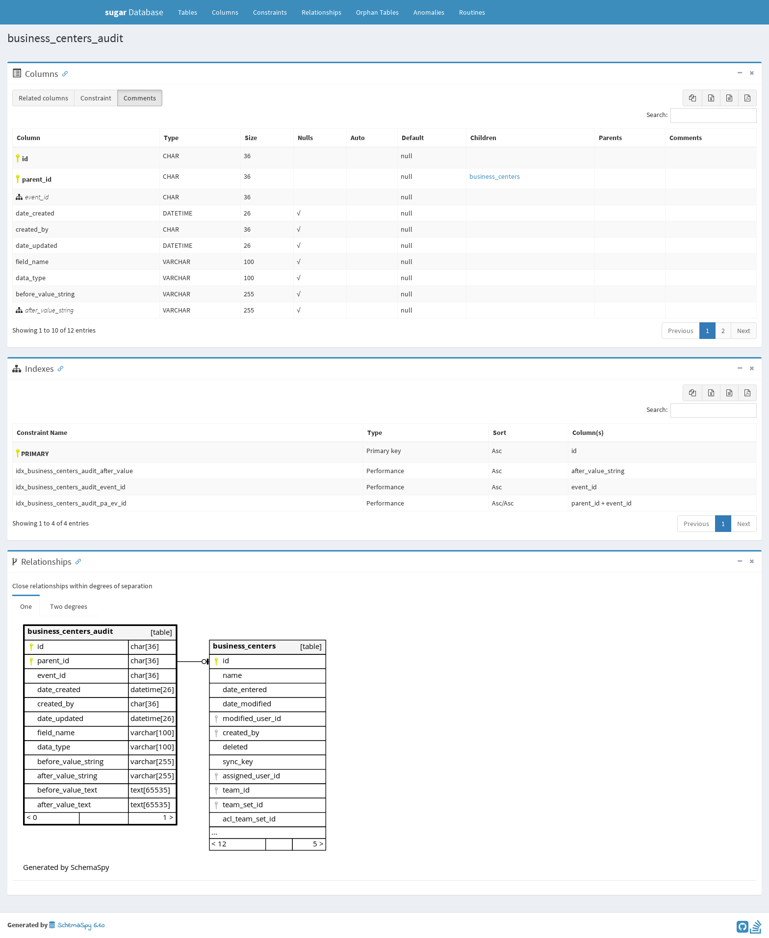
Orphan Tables (377, 12)
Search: (701, 115)
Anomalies (428, 12)
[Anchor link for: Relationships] (76, 560)
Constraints (270, 12)
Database (134, 12)
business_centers (494, 176)
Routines (472, 12)
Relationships (321, 12)
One (26, 606)
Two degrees (68, 606)
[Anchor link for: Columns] (62, 73)
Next (743, 330)
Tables (191, 12)
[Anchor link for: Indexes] (58, 367)
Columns (225, 12)
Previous (680, 330)
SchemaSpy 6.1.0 (76, 925)
